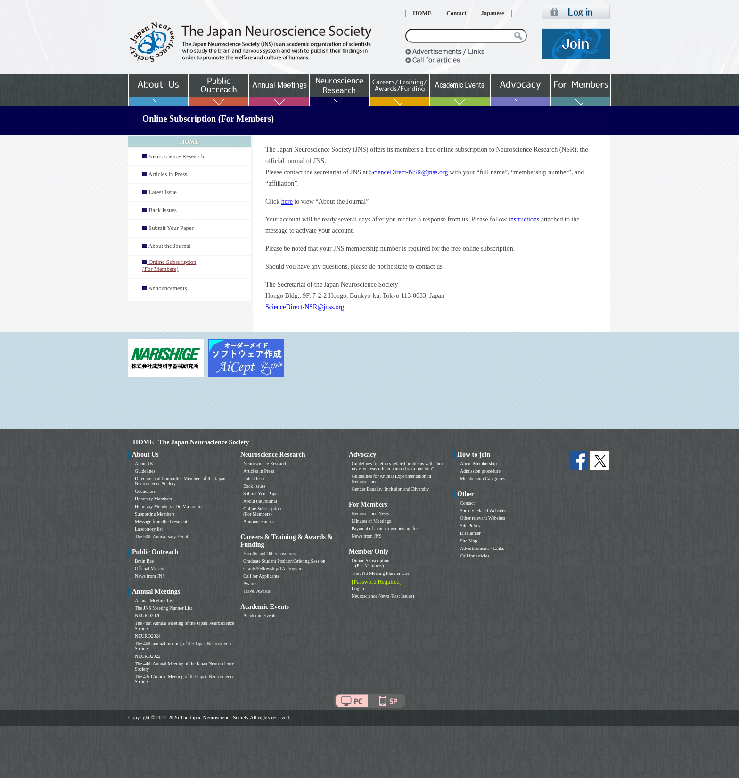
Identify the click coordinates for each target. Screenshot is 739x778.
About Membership (478, 463)
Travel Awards (257, 591)
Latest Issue (162, 192)
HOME (422, 13)
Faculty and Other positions (269, 553)
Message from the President (161, 521)
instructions (524, 219)
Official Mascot (149, 568)
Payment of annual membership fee (385, 528)
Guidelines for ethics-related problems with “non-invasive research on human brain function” (398, 466)
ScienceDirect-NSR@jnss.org (408, 172)
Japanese (492, 13)
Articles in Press (167, 174)
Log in (358, 588)
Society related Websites (483, 510)
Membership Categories (482, 478)
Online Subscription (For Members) (262, 511)
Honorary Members (153, 498)
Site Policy (470, 525)
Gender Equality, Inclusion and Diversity (390, 488)
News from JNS (150, 576)
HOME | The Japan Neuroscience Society (191, 442)
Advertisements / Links (482, 548)
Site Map (468, 540)
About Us (144, 463)
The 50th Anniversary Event (161, 536)
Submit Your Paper (171, 228)
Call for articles (474, 555)
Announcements (167, 288)
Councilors (145, 491)
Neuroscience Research (176, 156)
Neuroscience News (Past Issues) (383, 595)
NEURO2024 (147, 636)
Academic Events (259, 615)
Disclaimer (470, 533)
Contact (456, 13)
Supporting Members (155, 513)
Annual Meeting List (154, 600)
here (287, 201)
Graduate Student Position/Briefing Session (284, 561)
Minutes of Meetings (371, 521)
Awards (250, 583)
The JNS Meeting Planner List (163, 608)
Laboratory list (149, 529)
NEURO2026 (147, 615)
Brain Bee (144, 561)
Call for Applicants (261, 576)
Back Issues (162, 210)
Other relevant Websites (482, 518)
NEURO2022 (147, 656)
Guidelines (145, 471)
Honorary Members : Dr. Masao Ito (168, 506)
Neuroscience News (370, 513)
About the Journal (169, 246)
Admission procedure (480, 471)
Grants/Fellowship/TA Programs (273, 568)
